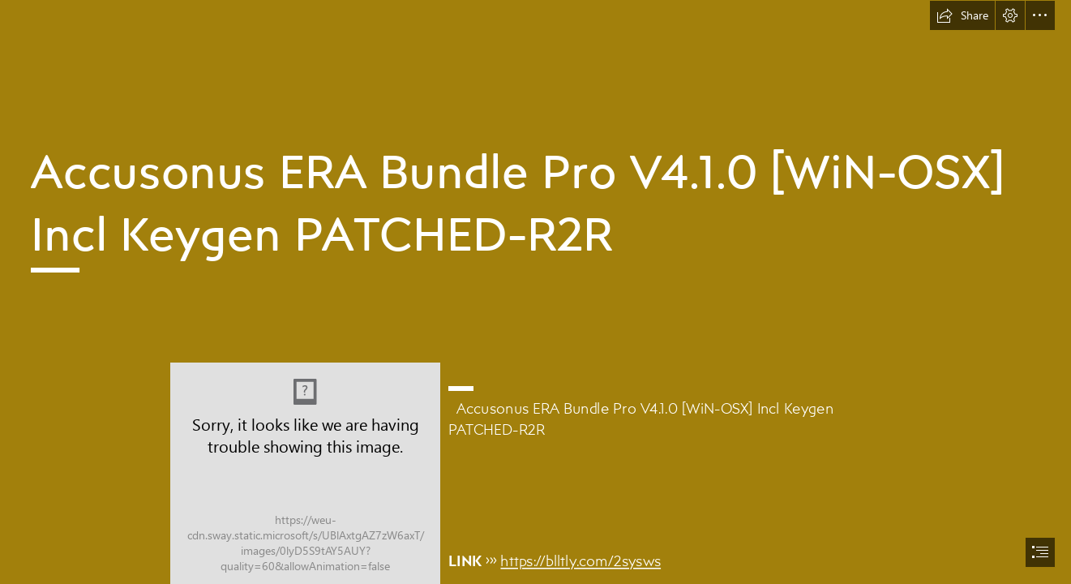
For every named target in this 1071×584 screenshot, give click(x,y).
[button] (962, 15)
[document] (535, 292)
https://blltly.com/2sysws (581, 560)
